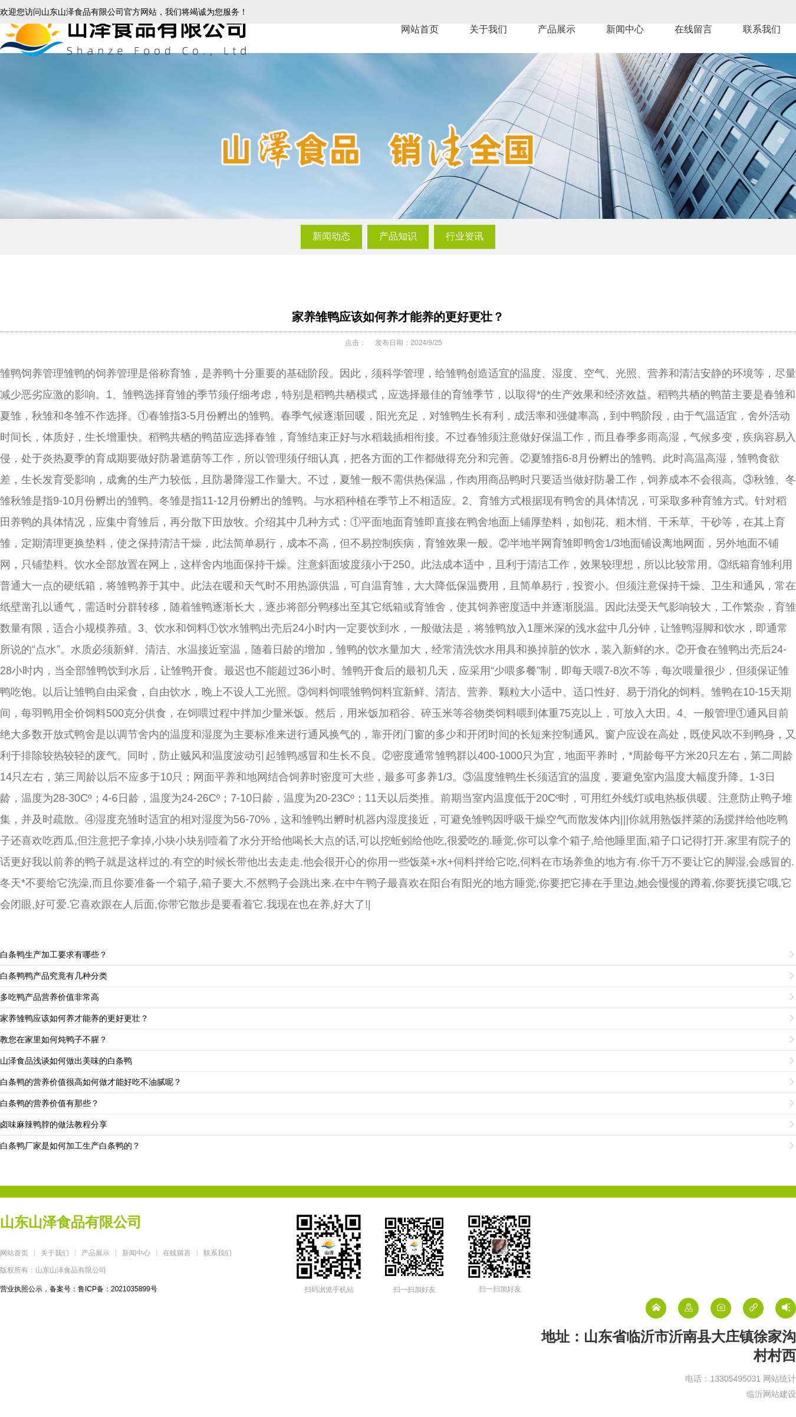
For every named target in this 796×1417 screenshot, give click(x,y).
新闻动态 (331, 236)
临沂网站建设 (771, 1394)
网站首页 (420, 53)
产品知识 (398, 236)
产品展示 (556, 53)
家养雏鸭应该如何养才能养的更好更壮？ (398, 316)
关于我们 (488, 53)
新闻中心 (625, 53)
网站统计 (779, 1378)
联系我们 (762, 53)
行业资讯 (464, 236)
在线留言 (693, 53)
